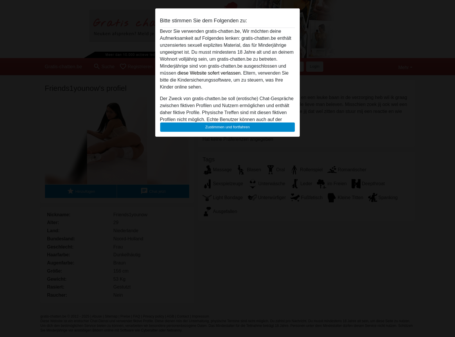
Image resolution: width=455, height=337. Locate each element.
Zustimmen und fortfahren (227, 127)
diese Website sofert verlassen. (209, 73)
